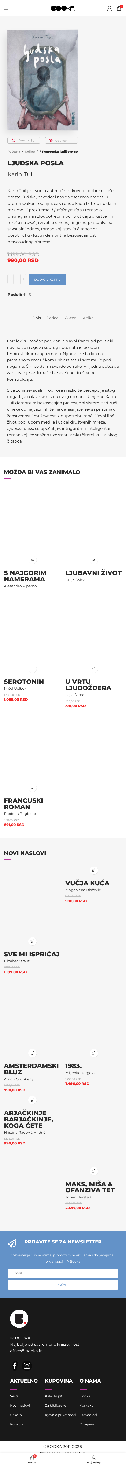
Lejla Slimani (76, 695)
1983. (73, 1066)
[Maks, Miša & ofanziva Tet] (93, 1137)
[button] (32, 669)
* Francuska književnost (59, 151)
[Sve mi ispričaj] (32, 907)
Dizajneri (87, 1424)
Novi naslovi (20, 1405)
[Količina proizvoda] (16, 279)
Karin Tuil (20, 174)
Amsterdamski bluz (31, 1069)
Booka (85, 1396)
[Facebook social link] (24, 295)
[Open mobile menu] (6, 8)
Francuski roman (23, 804)
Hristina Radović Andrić (24, 1132)
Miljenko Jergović (80, 1073)
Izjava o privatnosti (60, 1415)
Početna (13, 151)
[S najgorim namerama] (32, 526)
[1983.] (93, 1019)
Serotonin (24, 682)
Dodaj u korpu (47, 279)
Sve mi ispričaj (32, 954)
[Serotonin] (32, 634)
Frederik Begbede (20, 813)
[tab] (36, 318)
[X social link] (30, 295)
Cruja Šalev (75, 580)
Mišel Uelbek (15, 688)
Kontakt (86, 1405)
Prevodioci (88, 1415)
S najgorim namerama (25, 576)
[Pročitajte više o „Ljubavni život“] (94, 560)
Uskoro (16, 1415)
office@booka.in (26, 1351)
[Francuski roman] (32, 753)
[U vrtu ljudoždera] (93, 634)
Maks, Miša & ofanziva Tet (90, 1187)
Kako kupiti (54, 1396)
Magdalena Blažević (83, 890)
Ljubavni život (93, 573)
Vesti (14, 1396)
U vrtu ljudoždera (88, 685)
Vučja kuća (87, 883)
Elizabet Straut (17, 961)
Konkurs (17, 1424)
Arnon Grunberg (18, 1079)
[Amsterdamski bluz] (32, 1019)
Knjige (30, 151)
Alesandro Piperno (20, 586)
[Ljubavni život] (93, 526)
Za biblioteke (55, 1405)
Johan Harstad (78, 1197)
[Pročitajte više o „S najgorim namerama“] (32, 560)
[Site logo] (63, 7)
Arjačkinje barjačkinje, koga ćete (28, 1119)
